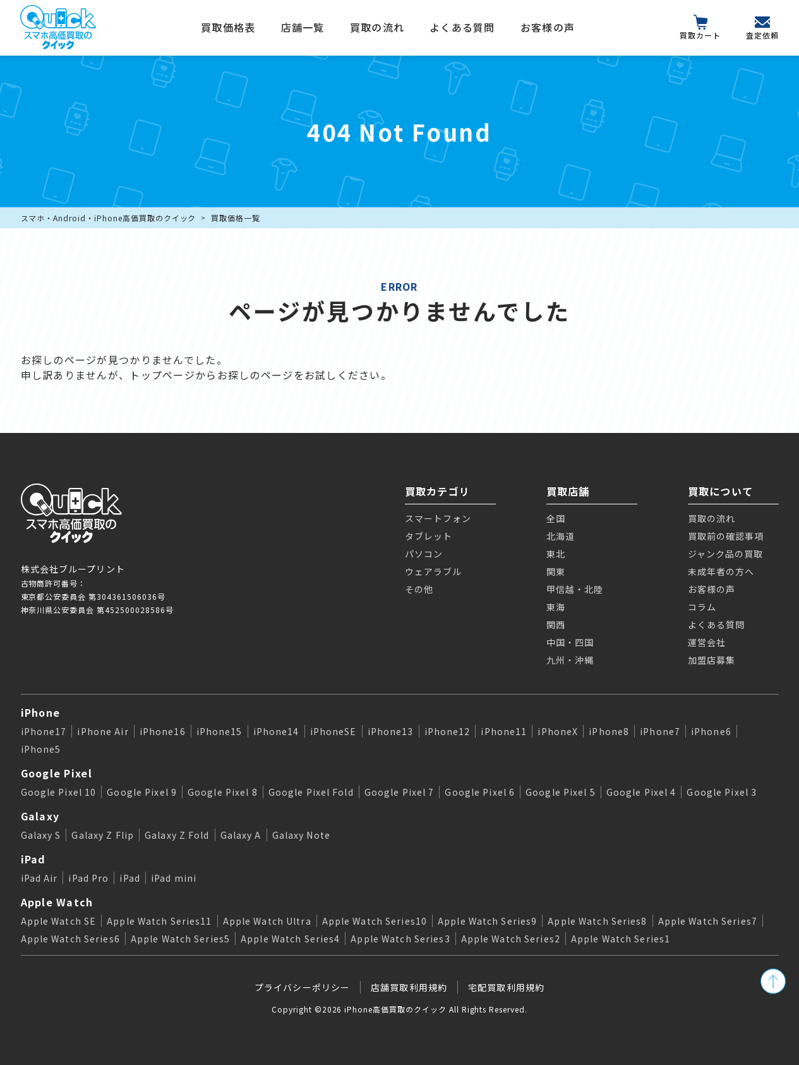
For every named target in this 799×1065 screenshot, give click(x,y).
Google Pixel (56, 773)
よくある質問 (462, 27)
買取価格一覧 (235, 217)
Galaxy (40, 816)
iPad (33, 859)
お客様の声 (547, 27)
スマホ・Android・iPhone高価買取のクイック (108, 217)
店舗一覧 (303, 27)
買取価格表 (228, 27)
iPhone (41, 712)
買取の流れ (377, 27)
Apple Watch (57, 902)
